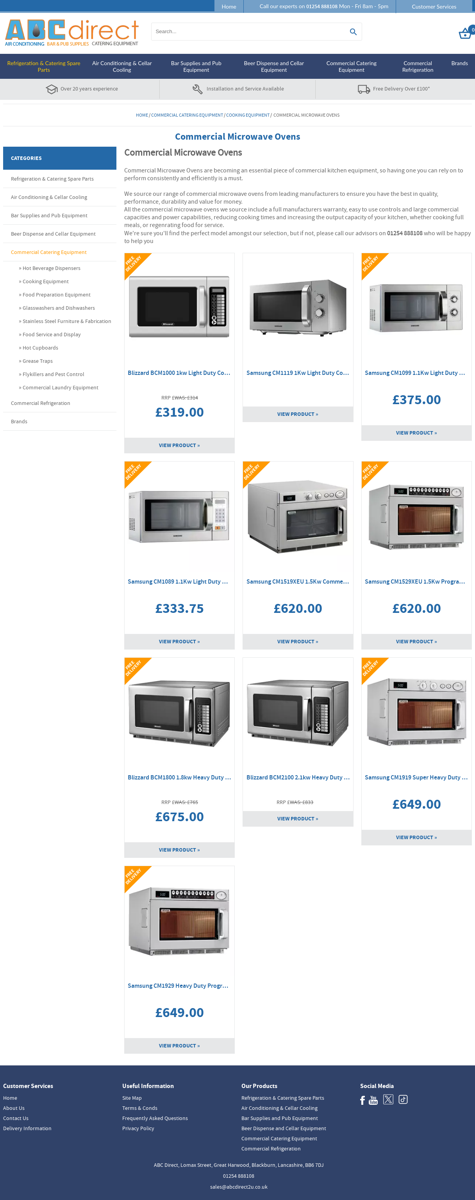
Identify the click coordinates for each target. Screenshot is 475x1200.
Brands (459, 63)
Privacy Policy (138, 1128)
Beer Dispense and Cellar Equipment (274, 66)
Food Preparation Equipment (57, 294)
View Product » (179, 445)
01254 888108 (238, 1175)
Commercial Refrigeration (418, 66)
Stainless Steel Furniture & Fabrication (67, 321)
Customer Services (434, 6)
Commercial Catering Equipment (352, 66)
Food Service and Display (52, 334)
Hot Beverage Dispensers (51, 268)
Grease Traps (38, 360)
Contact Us (16, 1118)
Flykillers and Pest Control (53, 374)
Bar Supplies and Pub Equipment (196, 66)
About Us (14, 1107)
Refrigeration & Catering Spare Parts (43, 66)
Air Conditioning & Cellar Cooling (122, 66)
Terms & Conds (139, 1107)
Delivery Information (27, 1128)
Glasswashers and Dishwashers (59, 307)
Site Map (132, 1097)
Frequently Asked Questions (155, 1118)
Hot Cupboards (40, 347)
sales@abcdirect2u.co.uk (239, 1186)
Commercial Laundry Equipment (60, 387)
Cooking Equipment (248, 115)
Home (228, 6)
